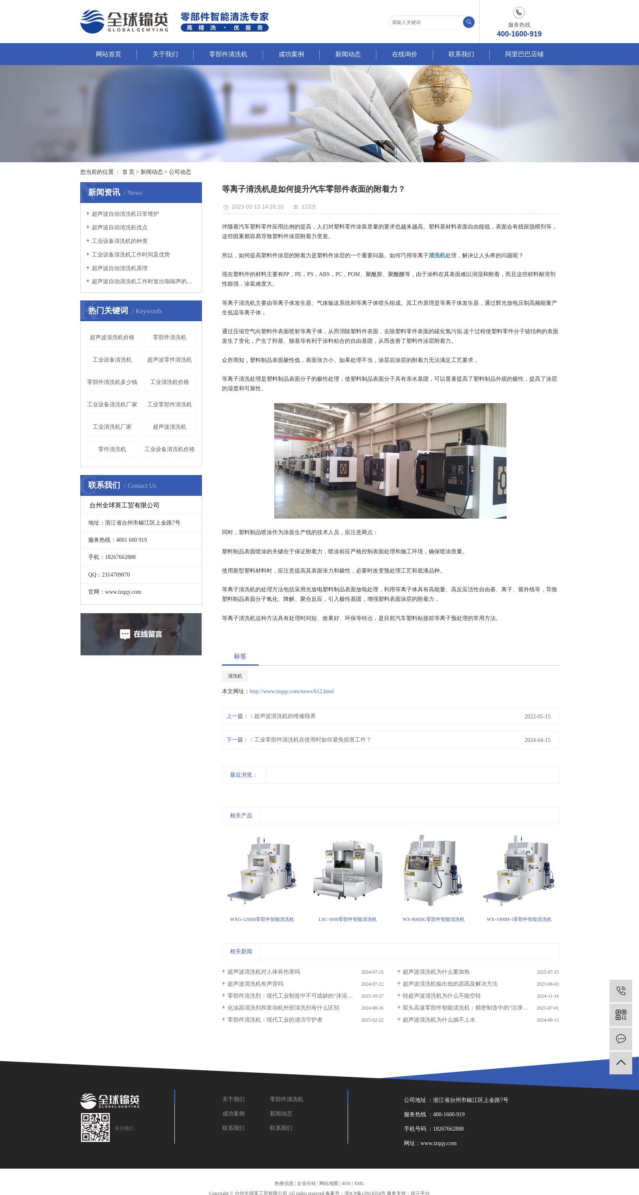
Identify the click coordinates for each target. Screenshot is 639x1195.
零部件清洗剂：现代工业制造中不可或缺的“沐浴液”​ (291, 996)
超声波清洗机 (169, 427)
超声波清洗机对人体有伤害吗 (264, 972)
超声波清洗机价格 (112, 337)
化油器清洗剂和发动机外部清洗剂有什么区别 (283, 1008)
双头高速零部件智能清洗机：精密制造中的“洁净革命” (469, 1008)
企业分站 (306, 1183)
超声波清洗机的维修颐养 (285, 716)
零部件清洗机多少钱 (112, 382)
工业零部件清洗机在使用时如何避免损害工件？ (313, 740)
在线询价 (404, 54)
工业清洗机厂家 (112, 427)
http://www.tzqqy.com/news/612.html (292, 691)
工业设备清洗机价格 (169, 449)
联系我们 (461, 54)
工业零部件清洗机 (169, 405)
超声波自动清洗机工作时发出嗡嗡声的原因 (144, 281)
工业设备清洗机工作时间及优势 (131, 255)
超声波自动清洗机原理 (120, 268)
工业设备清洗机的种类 (120, 241)
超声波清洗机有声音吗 (255, 984)
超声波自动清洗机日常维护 (125, 214)
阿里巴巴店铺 (524, 54)
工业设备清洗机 (112, 360)
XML (359, 1183)
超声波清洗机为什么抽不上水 (439, 1020)
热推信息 (284, 1183)
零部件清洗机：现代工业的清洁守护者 (275, 1020)
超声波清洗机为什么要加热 (436, 972)
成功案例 (291, 54)
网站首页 (108, 54)
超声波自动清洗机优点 (120, 228)
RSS (346, 1183)
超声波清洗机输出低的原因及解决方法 (450, 984)
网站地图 (328, 1183)
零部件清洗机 (228, 54)
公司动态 (180, 172)
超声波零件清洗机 (169, 360)
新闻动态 (348, 54)
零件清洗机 (112, 449)
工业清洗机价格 (169, 382)
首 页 (128, 172)
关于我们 (165, 54)
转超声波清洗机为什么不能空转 (442, 996)
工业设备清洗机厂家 (112, 405)
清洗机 (235, 676)
